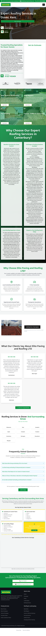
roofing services (31, 245)
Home (25, 597)
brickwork (29, 200)
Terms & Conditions (26, 633)
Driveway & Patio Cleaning (29, 623)
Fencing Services (27, 618)
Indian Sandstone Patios (6, 621)
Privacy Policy (18, 633)
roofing (5, 152)
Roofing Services (27, 606)
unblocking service (30, 223)
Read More (5, 106)
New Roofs (26, 612)
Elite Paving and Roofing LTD (12, 53)
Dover (39, 154)
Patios (25, 601)
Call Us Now (23, 492)
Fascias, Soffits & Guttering (29, 616)
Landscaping (26, 604)
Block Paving (3, 612)
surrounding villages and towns (9, 246)
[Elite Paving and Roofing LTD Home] (11, 595)
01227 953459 (42, 1)
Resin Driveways (4, 614)
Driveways (26, 599)
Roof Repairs (34, 170)
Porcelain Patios (4, 618)
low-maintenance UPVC (37, 211)
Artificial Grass (27, 621)
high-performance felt (36, 187)
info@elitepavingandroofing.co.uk (27, 1)
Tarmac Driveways (4, 616)
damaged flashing (30, 175)
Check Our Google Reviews (23, 410)
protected (17, 168)
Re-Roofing (37, 159)
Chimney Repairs (31, 194)
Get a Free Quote (7, 21)
